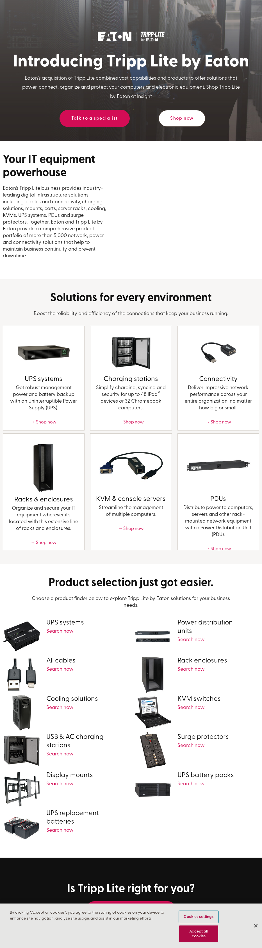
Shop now (182, 118)
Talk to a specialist (94, 118)
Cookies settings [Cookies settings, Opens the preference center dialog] (198, 917)
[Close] (256, 926)
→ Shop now (43, 422)
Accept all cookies (198, 933)
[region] (131, 926)
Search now (60, 631)
